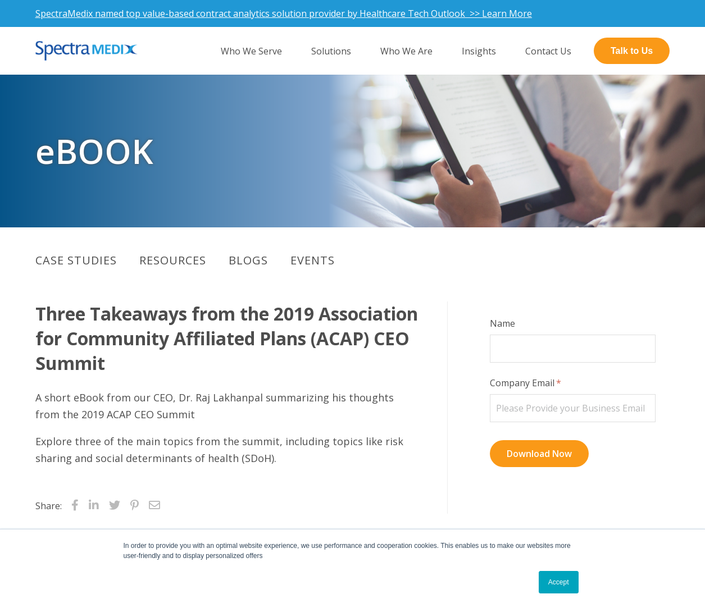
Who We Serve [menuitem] (251, 51)
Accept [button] (558, 582)
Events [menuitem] (312, 260)
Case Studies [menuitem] (76, 260)
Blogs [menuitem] (248, 260)
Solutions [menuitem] (331, 51)
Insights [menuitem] (479, 51)
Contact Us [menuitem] (548, 51)
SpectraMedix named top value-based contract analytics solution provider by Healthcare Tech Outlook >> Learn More (283, 13)
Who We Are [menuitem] (406, 51)
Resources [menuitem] (172, 260)
